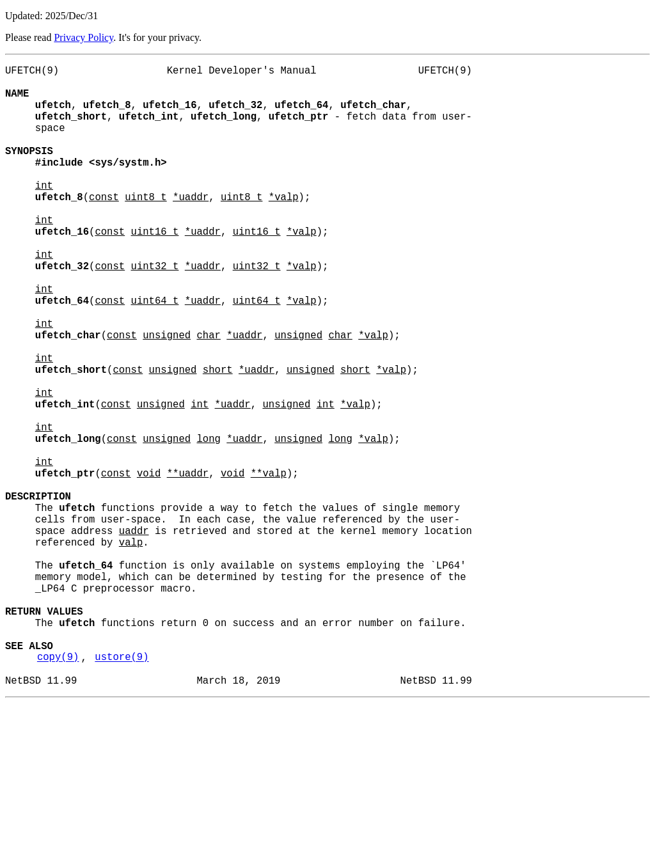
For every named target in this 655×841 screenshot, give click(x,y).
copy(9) (58, 790)
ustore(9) (121, 790)
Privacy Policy (83, 37)
